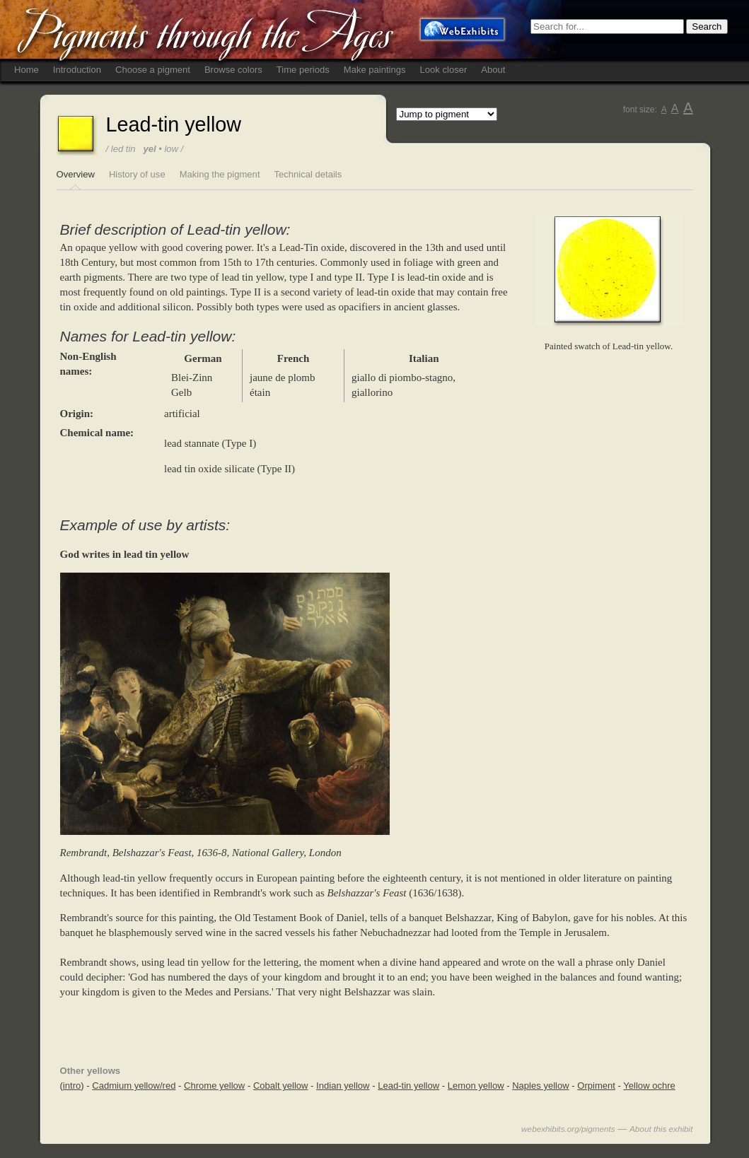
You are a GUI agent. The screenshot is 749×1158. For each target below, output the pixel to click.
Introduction (77, 69)
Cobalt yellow (280, 1085)
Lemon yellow (476, 1085)
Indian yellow (342, 1085)
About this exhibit (661, 1128)
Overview (76, 174)
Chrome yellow (214, 1085)
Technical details (308, 174)
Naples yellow (540, 1085)
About (493, 69)
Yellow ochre (649, 1085)
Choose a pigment (152, 69)
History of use (137, 174)
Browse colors (233, 69)
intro (72, 1085)
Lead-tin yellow (408, 1085)
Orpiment (596, 1085)
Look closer (444, 69)
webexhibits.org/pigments (568, 1128)
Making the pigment (220, 174)
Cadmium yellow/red (133, 1085)
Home (26, 69)
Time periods (303, 69)
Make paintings (375, 69)
